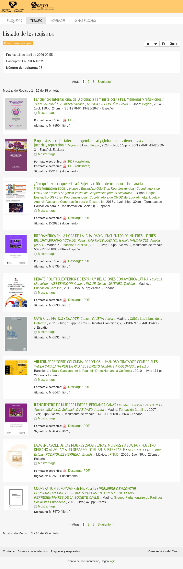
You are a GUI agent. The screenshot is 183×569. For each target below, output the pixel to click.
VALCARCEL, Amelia (145, 240)
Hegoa (146, 104)
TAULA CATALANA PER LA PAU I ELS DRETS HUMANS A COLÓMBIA (84, 366)
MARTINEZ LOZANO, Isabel (107, 240)
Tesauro (36, 20)
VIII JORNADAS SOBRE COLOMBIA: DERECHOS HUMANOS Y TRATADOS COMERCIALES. (96, 361)
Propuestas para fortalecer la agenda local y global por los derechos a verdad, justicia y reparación (93, 143)
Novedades (58, 20)
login (112, 561)
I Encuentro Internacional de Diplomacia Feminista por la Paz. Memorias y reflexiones (98, 99)
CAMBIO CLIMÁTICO (48, 318)
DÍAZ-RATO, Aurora (90, 409)
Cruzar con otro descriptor (17, 43)
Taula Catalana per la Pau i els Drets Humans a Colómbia (92, 370)
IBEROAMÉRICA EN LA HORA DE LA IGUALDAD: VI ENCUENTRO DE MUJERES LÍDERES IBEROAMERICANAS (95, 238)
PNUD (114, 454)
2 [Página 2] (88, 81)
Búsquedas (14, 20)
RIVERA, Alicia (102, 318)
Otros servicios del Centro (164, 551)
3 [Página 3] (93, 81)
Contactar (9, 551)
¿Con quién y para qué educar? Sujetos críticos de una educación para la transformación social (88, 186)
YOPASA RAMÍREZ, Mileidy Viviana (59, 104)
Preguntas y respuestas (65, 551)
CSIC (133, 318)
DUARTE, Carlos (78, 318)
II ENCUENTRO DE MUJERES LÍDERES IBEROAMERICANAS (75, 404)
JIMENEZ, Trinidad (122, 283)
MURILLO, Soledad (60, 409)
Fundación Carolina (73, 245)
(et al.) (38, 245)
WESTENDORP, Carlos (66, 283)
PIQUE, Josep (96, 283)
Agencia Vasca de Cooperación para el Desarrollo (97, 193)
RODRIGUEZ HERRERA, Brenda (68, 454)
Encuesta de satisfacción (33, 551)
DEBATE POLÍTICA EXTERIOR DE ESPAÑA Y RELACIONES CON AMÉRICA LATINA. (91, 279)
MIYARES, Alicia (130, 405)
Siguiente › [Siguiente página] (105, 81)
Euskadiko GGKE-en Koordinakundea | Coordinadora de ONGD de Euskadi (87, 197)
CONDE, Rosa (74, 240)
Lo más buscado (85, 20)
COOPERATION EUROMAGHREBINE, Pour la (65, 488)
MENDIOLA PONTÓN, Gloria (107, 104)
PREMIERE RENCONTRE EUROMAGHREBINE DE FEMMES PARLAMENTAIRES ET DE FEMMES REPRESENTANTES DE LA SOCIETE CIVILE (85, 493)
